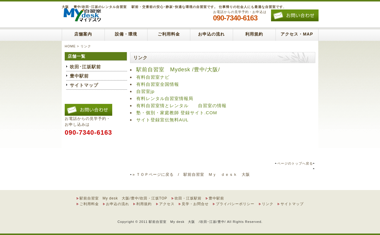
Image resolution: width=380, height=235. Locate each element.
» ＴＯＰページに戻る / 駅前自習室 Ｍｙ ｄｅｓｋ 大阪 (191, 174)
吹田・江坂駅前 (188, 198)
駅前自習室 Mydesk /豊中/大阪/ (178, 70)
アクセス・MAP (297, 34)
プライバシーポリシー (235, 204)
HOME (70, 46)
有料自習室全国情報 (157, 84)
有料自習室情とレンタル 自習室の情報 (181, 105)
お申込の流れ (211, 34)
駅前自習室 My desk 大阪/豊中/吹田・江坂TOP (123, 198)
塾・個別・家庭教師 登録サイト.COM (176, 112)
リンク (267, 204)
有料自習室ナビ (153, 77)
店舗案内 (83, 34)
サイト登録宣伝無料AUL (162, 119)
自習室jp (145, 91)
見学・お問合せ (195, 204)
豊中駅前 (79, 75)
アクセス (167, 204)
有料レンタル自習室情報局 (164, 98)
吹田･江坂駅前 (85, 66)
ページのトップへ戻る (295, 163)
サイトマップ (84, 85)
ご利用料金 (169, 34)
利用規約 (254, 34)
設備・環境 (126, 34)
